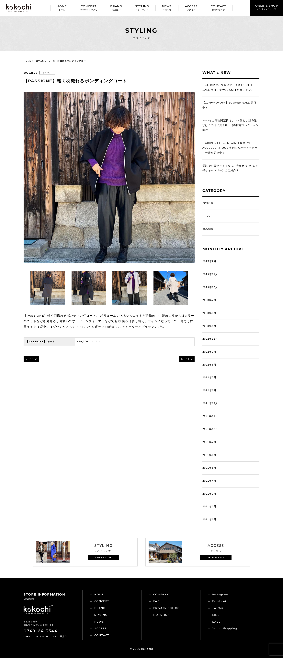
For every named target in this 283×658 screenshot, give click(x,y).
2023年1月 (209, 325)
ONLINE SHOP (266, 7)
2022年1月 (209, 390)
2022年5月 (209, 377)
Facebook (219, 601)
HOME (62, 8)
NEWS (167, 8)
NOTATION (161, 614)
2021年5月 (209, 467)
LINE (216, 614)
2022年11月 (210, 338)
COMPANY (161, 594)
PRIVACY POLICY (166, 607)
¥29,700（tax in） (89, 341)
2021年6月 (209, 455)
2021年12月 (210, 403)
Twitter (217, 607)
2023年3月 (209, 313)
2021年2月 (209, 506)
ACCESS (191, 8)
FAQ (156, 601)
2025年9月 (209, 261)
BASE (216, 621)
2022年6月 (209, 364)
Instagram (220, 594)
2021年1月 (209, 519)
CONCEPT (88, 8)
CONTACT (218, 8)
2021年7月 (209, 442)
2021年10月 (210, 429)
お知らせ (208, 203)
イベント (208, 215)
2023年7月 (209, 300)
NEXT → (186, 358)
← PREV (31, 358)
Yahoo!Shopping (224, 628)
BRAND (116, 8)
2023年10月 (210, 287)
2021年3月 (209, 493)
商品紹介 (208, 228)
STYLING (142, 8)
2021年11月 (210, 416)
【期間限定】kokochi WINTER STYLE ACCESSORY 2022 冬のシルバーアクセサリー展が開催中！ (229, 148)
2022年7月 (209, 351)
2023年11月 (210, 274)
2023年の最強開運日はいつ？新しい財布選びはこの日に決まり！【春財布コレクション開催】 (230, 125)
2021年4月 (209, 480)
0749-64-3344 (41, 630)
